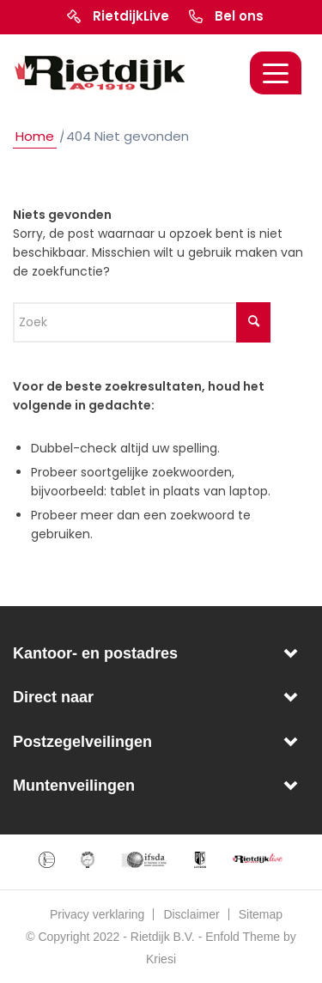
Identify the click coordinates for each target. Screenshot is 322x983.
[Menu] (275, 73)
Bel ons (239, 16)
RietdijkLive (131, 16)
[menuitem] (96, 914)
